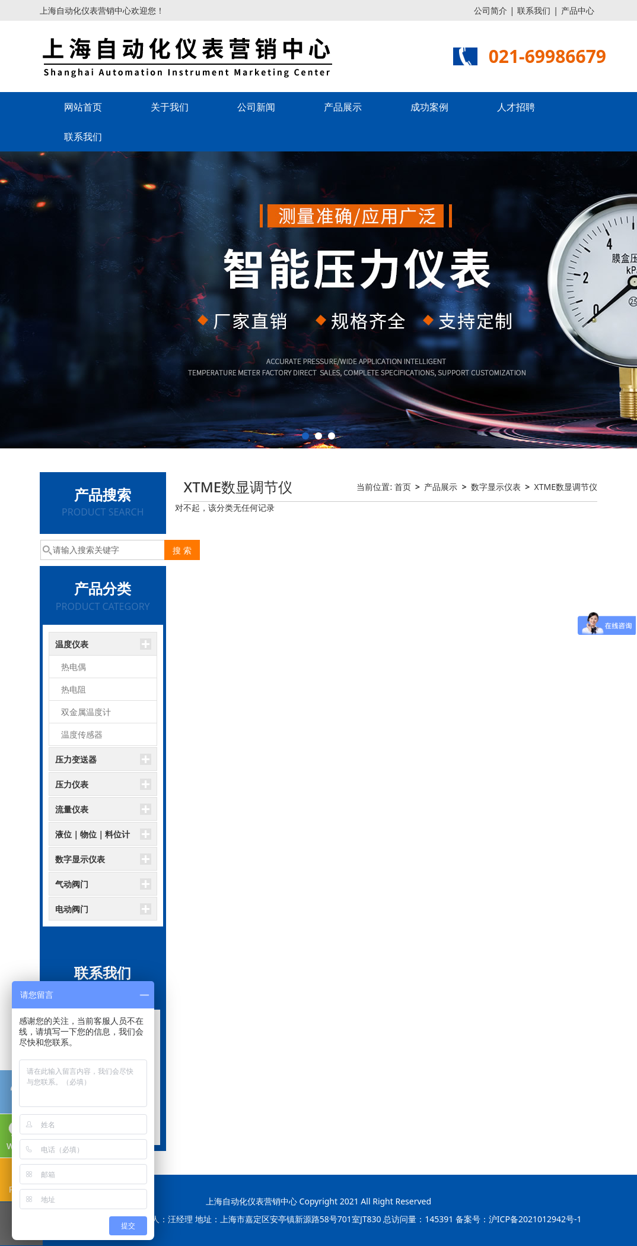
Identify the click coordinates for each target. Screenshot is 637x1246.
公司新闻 (256, 106)
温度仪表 (71, 644)
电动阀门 (71, 909)
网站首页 (83, 106)
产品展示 (343, 106)
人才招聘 (516, 106)
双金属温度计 (86, 711)
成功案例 (429, 106)
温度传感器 (82, 734)
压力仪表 (71, 784)
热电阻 (73, 689)
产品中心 (577, 10)
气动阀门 (71, 884)
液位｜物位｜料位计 (92, 834)
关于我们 (170, 106)
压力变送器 (76, 759)
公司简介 (490, 10)
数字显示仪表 (80, 859)
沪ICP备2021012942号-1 (535, 1219)
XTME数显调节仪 (565, 486)
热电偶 (73, 666)
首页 (402, 486)
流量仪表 (71, 809)
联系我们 (533, 10)
